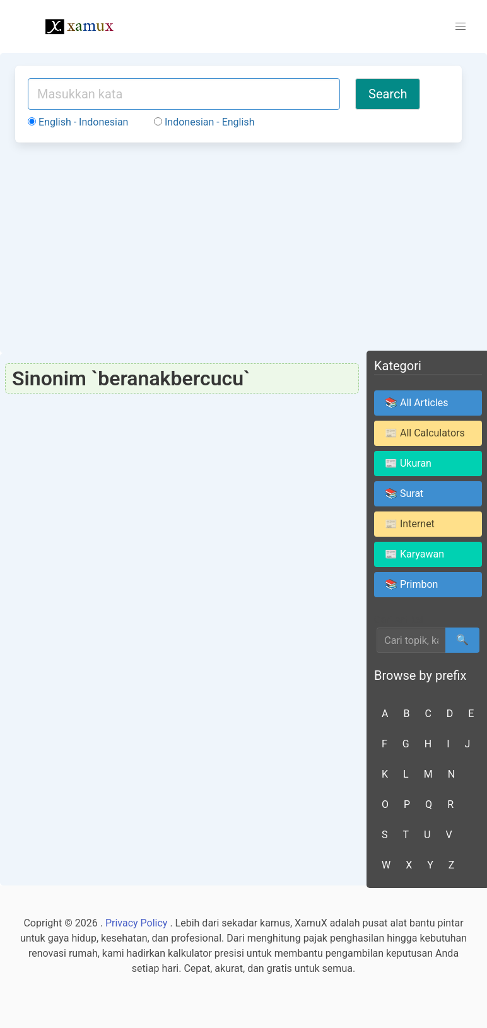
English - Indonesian (78, 122)
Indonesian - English (204, 122)
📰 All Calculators (425, 433)
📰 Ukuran (408, 463)
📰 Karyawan (414, 554)
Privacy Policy (136, 923)
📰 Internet (410, 524)
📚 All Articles (417, 403)
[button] (460, 26)
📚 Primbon (411, 584)
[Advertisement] (238, 246)
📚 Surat (404, 493)
